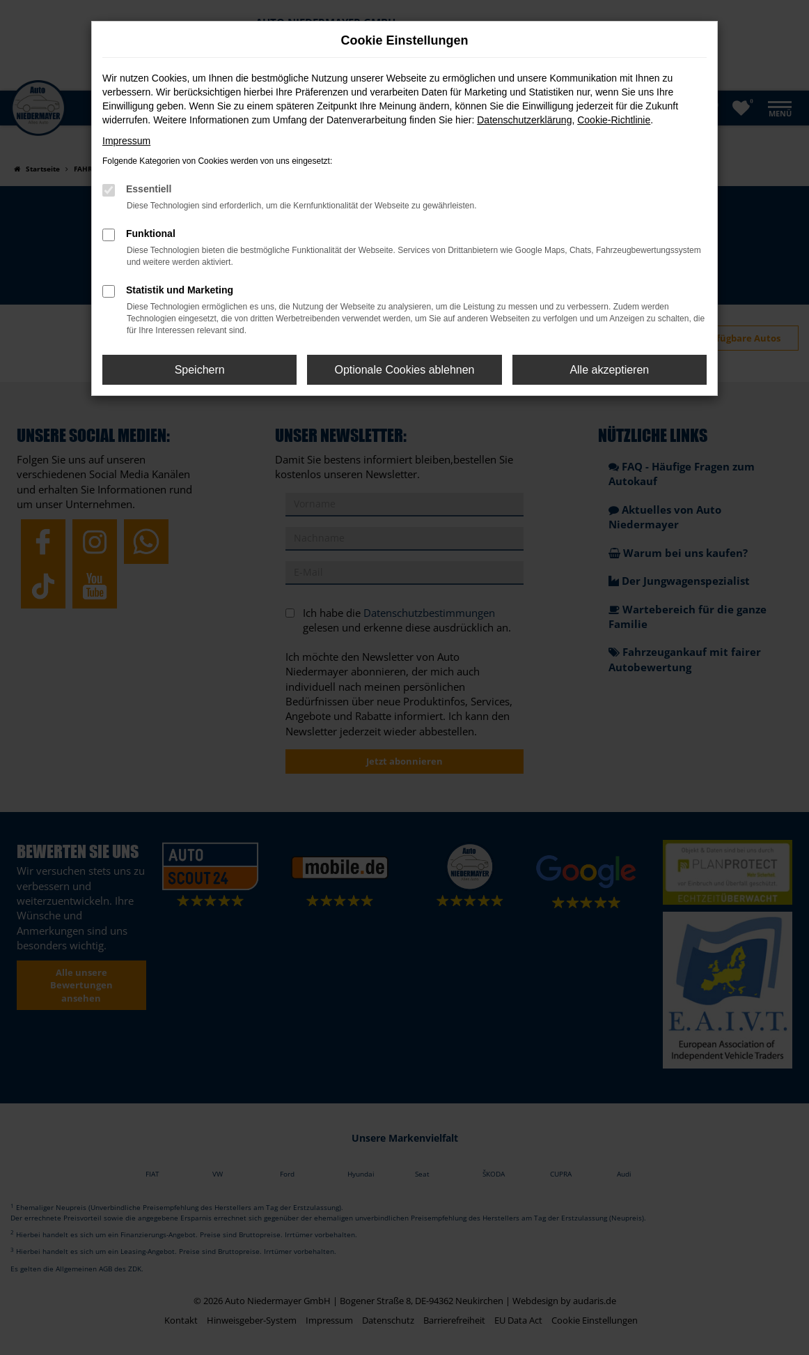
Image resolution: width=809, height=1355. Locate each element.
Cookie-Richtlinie (613, 119)
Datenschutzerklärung (524, 119)
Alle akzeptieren (609, 370)
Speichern (200, 370)
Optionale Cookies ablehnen (404, 370)
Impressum (126, 140)
